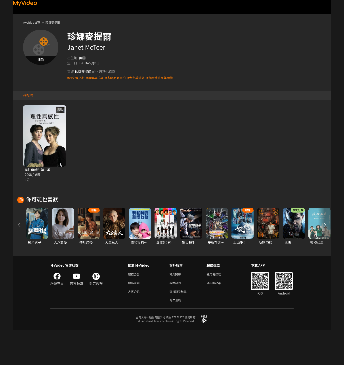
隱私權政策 (217, 316)
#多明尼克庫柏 (118, 77)
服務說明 (134, 316)
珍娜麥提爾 (57, 22)
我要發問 (176, 316)
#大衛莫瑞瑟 (140, 77)
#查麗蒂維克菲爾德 (165, 77)
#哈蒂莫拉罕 (96, 77)
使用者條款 (217, 306)
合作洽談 (176, 334)
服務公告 (134, 306)
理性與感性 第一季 (38, 169)
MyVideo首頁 (33, 22)
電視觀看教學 (179, 325)
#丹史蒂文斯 (76, 77)
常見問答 (176, 306)
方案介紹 (134, 325)
